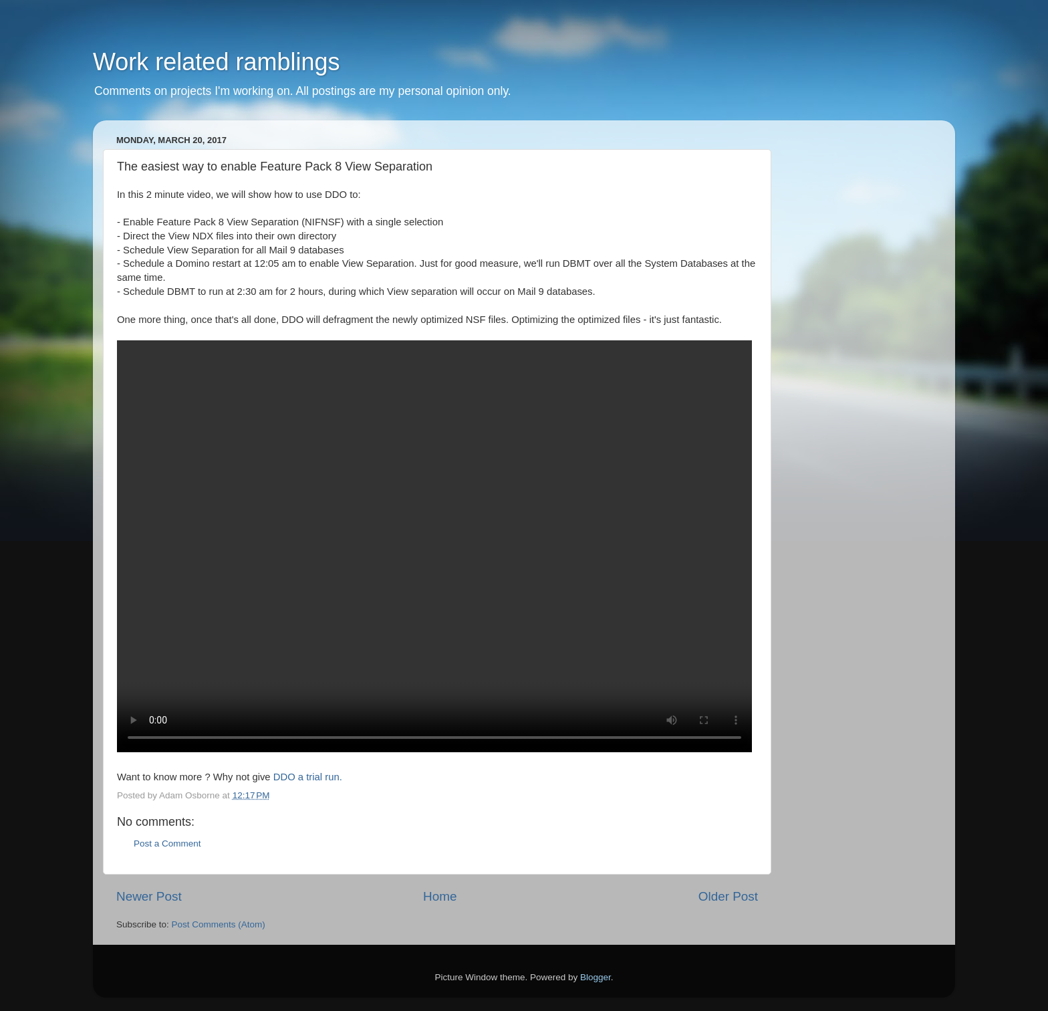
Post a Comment (167, 843)
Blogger (595, 977)
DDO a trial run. (307, 777)
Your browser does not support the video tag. (434, 546)
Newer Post (149, 896)
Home (439, 896)
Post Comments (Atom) (218, 924)
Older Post (728, 896)
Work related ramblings (216, 62)
